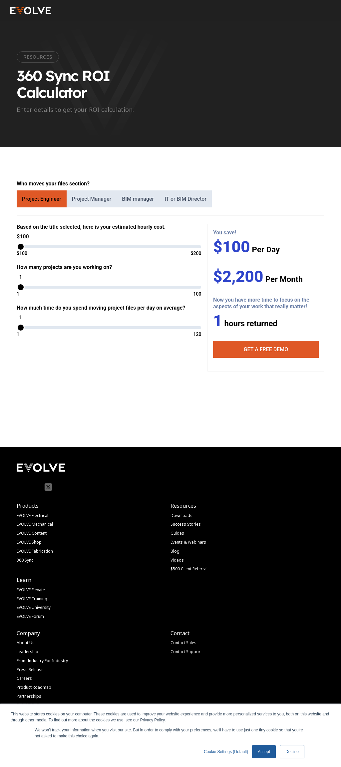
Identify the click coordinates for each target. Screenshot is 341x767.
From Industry (30, 660)
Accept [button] (264, 751)
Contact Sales (183, 642)
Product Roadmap (34, 687)
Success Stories (185, 524)
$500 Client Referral (188, 569)
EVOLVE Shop (29, 542)
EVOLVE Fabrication (35, 551)
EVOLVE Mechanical (35, 524)
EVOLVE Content (32, 533)
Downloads (181, 515)
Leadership (27, 651)
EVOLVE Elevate (31, 590)
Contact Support (186, 651)
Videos (177, 560)
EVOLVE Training (32, 599)
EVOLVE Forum (30, 616)
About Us (26, 642)
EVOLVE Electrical (32, 515)
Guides (177, 533)
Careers (24, 678)
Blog (174, 551)
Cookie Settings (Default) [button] (226, 751)
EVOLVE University (34, 607)
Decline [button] (292, 751)
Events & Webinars (188, 542)
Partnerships (29, 696)
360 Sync (25, 560)
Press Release (30, 669)
